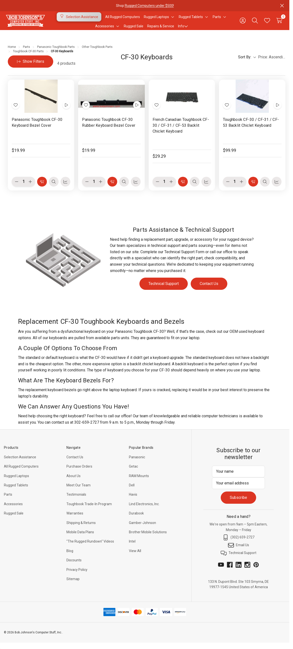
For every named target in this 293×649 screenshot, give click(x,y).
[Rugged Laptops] (156, 19)
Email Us (238, 551)
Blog (69, 557)
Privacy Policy (76, 575)
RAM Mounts (139, 482)
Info (183, 29)
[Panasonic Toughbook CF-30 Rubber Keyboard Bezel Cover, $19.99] (111, 102)
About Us (73, 482)
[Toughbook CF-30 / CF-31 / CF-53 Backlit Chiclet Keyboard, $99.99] (252, 102)
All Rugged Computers (21, 472)
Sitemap (73, 585)
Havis (133, 500)
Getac (133, 472)
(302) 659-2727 (238, 543)
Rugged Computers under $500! (149, 6)
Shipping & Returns (81, 529)
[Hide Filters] (30, 67)
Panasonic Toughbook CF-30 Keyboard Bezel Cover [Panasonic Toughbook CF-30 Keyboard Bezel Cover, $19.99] (37, 128)
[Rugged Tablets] (191, 19)
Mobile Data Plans (80, 538)
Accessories (13, 510)
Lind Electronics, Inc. (144, 510)
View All (135, 557)
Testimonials (76, 500)
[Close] (282, 5)
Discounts (74, 566)
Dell (132, 491)
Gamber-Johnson (142, 529)
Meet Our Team (78, 491)
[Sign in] (243, 23)
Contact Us (209, 289)
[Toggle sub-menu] (172, 19)
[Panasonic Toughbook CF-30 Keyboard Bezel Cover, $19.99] (41, 102)
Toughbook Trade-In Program (89, 510)
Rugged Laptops (16, 482)
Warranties (74, 519)
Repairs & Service (160, 29)
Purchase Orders (79, 472)
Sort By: (247, 63)
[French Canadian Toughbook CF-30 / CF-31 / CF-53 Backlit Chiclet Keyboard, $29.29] (182, 102)
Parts (8, 500)
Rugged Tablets (16, 491)
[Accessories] (104, 29)
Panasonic (137, 463)
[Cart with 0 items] (279, 23)
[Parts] (217, 19)
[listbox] (271, 63)
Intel (132, 547)
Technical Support (163, 289)
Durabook (136, 519)
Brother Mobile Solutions (148, 538)
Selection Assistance (20, 463)
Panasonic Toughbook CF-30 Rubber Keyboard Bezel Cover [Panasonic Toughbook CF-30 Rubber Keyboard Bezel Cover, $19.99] (108, 128)
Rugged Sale (13, 519)
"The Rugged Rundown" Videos (90, 547)
